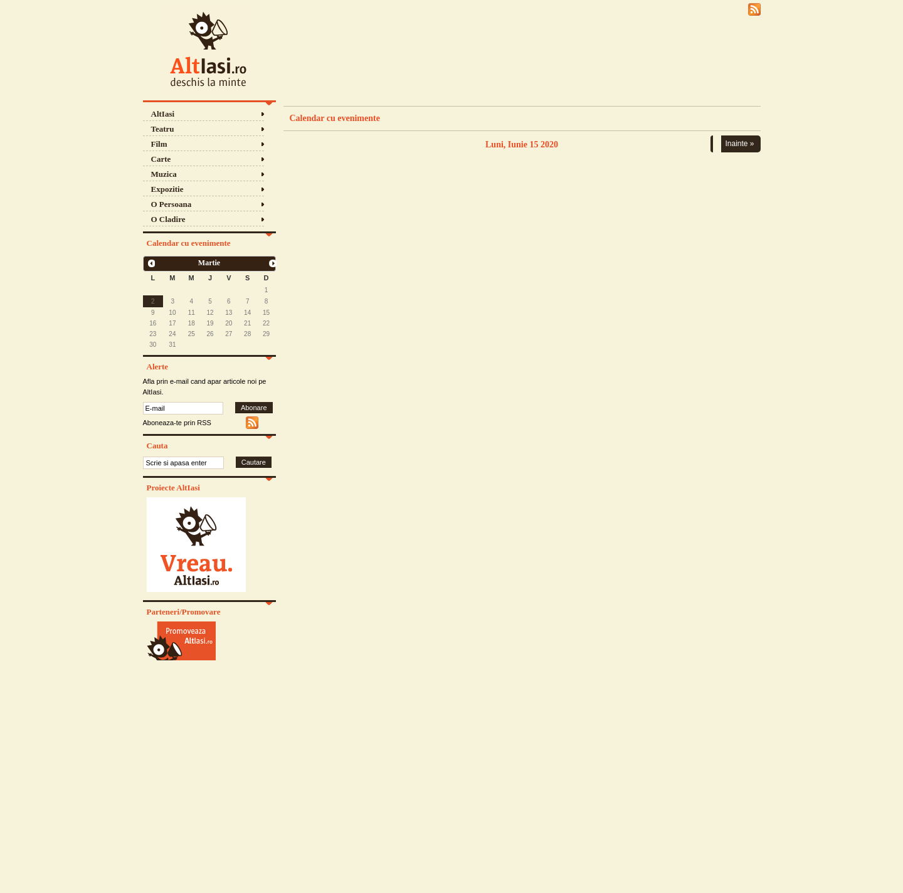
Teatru (162, 129)
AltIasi (163, 114)
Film (159, 144)
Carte (161, 159)
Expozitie (167, 189)
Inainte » (739, 143)
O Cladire (168, 219)
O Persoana (171, 204)
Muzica (164, 174)
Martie (209, 262)
